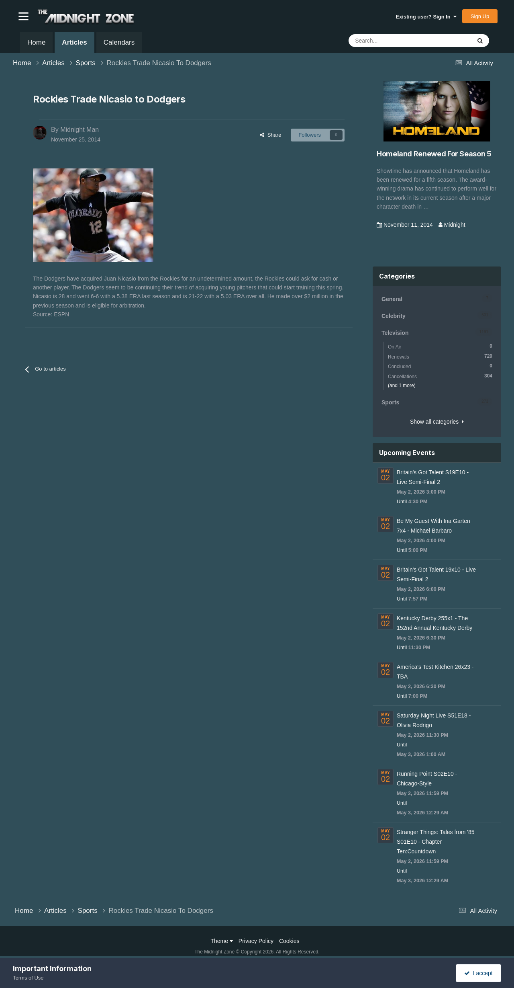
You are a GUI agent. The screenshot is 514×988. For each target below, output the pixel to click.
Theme (222, 941)
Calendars (119, 42)
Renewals (440, 356)
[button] (23, 16)
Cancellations (440, 376)
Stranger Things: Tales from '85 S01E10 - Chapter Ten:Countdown (436, 842)
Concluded (440, 366)
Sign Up (480, 16)
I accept (478, 973)
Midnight (454, 224)
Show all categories (437, 421)
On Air (440, 346)
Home (36, 42)
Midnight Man (79, 129)
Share (270, 135)
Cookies (289, 941)
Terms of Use (28, 978)
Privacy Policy (256, 941)
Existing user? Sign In (426, 17)
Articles (74, 46)
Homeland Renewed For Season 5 (434, 154)
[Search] (390, 40)
